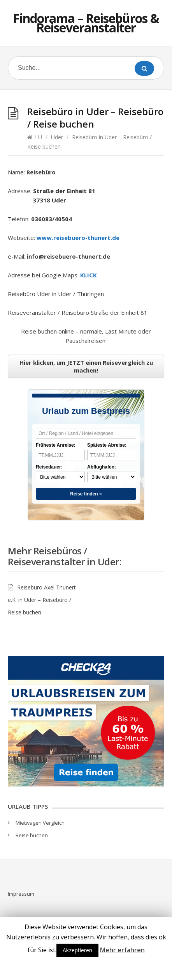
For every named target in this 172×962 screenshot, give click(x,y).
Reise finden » (86, 494)
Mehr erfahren (122, 950)
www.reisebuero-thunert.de (78, 237)
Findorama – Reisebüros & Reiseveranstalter (86, 23)
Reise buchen (32, 835)
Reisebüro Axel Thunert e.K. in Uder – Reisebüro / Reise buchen (42, 600)
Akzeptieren (77, 950)
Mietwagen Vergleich (40, 822)
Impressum (21, 893)
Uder (57, 137)
